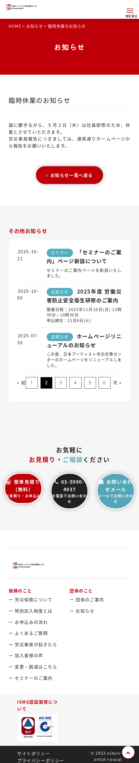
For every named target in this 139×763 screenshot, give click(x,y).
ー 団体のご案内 (87, 599)
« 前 (21, 382)
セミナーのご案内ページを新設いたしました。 (84, 273)
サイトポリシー (33, 753)
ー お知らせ (82, 610)
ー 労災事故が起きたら (33, 644)
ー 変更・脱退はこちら (33, 666)
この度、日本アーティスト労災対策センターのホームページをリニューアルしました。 (84, 359)
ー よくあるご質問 (28, 633)
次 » (117, 382)
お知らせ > (37, 26)
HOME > (17, 26)
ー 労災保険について (31, 599)
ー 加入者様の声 (26, 655)
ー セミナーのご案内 (31, 677)
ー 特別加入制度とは (31, 610)
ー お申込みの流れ (28, 622)
